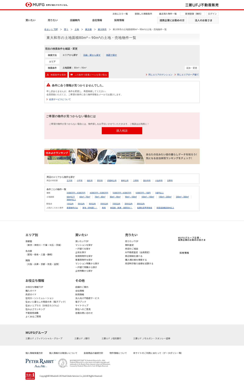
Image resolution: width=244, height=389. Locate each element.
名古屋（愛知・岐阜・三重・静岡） (40, 252)
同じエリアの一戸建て (188, 74)
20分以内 (128, 204)
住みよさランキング (35, 309)
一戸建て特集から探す (86, 267)
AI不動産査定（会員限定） (138, 252)
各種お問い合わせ (84, 312)
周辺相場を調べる (134, 256)
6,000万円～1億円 (143, 193)
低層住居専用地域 (144, 208)
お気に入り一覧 (120, 13)
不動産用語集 (32, 312)
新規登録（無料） (194, 13)
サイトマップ (81, 305)
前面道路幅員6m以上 (165, 208)
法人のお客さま (203, 20)
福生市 (90, 181)
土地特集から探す (84, 270)
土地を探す (80, 252)
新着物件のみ (72, 208)
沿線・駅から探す (92, 55)
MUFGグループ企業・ (192, 238)
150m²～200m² (165, 197)
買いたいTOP (82, 241)
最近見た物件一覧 (168, 13)
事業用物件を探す (84, 259)
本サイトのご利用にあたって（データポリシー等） (158, 353)
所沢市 (100, 181)
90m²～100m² (131, 197)
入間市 (136, 181)
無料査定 (129, 244)
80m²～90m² (115, 197)
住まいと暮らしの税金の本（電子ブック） (46, 301)
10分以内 (104, 204)
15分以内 (116, 204)
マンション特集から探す (87, 263)
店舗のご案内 (81, 286)
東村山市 (125, 181)
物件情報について (118, 353)
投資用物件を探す (84, 256)
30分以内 (141, 204)
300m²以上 (71, 200)
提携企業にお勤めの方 (172, 20)
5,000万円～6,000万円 (122, 193)
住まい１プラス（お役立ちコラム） (43, 305)
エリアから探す (70, 55)
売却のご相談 (131, 248)
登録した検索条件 (143, 13)
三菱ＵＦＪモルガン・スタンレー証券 (152, 338)
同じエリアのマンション (160, 74)
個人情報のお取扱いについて (63, 353)
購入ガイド (31, 290)
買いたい (30, 20)
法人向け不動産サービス (87, 298)
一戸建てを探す (83, 248)
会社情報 (97, 20)
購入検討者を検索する (136, 259)
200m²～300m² (182, 197)
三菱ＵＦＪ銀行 (82, 338)
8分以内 (92, 204)
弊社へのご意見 (83, 309)
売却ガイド (31, 294)
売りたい (53, 20)
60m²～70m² (84, 197)
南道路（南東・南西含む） (121, 208)
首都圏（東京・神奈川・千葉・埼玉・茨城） (44, 243)
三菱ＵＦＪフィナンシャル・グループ (44, 338)
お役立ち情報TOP (34, 286)
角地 (104, 208)
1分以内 (70, 204)
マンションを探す (84, 244)
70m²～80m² (100, 197)
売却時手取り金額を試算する (139, 263)
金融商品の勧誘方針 (93, 353)
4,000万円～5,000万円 (99, 193)
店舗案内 (75, 20)
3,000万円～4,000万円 (76, 193)
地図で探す (111, 55)
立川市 (69, 181)
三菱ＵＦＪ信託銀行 (112, 338)
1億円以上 (159, 193)
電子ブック (80, 301)
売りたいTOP (131, 241)
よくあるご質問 (33, 316)
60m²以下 (71, 197)
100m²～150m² (147, 197)
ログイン (212, 13)
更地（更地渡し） (89, 208)
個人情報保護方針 (34, 353)
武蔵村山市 (112, 181)
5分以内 (81, 204)
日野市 (170, 181)
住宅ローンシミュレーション (40, 298)
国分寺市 (147, 181)
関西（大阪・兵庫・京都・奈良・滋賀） (43, 262)
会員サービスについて (60, 99)
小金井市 (159, 181)
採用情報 (119, 20)
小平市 (79, 181)
